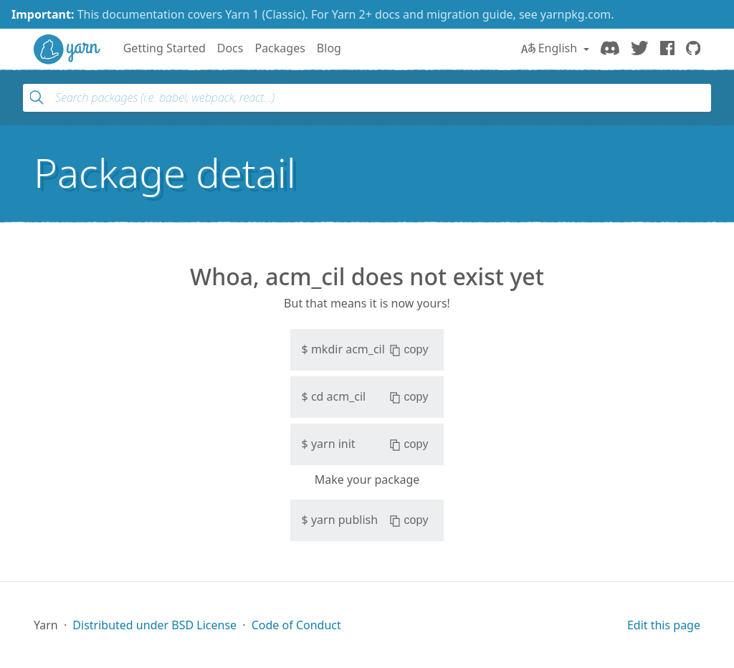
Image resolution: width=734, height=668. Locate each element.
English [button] (551, 48)
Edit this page (663, 625)
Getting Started (164, 48)
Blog (329, 48)
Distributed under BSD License (154, 625)
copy (409, 349)
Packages (279, 48)
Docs (230, 48)
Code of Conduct (296, 625)
